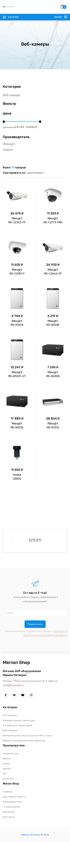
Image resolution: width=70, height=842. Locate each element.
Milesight (9, 144)
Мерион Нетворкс (30, 834)
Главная (7, 791)
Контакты (9, 817)
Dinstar (7, 768)
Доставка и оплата (14, 796)
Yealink (8, 150)
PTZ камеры (10, 715)
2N (4, 773)
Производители (12, 801)
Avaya (6, 763)
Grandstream (10, 753)
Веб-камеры (11, 95)
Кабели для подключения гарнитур (24, 740)
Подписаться (35, 624)
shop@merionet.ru (13, 685)
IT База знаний (11, 807)
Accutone (8, 778)
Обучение (9, 812)
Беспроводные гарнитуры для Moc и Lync (27, 735)
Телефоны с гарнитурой (17, 725)
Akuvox (7, 758)
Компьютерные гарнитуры (19, 720)
